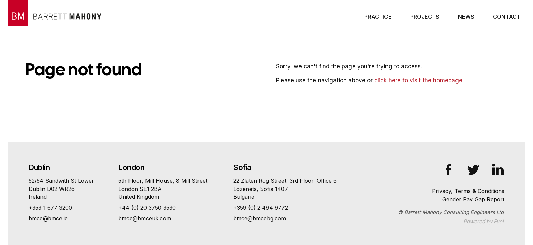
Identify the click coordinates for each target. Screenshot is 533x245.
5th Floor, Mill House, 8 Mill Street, (163, 189)
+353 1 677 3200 (50, 207)
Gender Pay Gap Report (473, 199)
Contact (506, 16)
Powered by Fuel (483, 221)
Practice (378, 16)
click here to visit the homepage (418, 80)
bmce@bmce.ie (48, 218)
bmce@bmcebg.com (259, 218)
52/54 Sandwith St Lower (61, 189)
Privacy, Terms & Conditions (468, 190)
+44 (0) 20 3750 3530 (147, 207)
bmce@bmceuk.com (144, 218)
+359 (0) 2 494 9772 (260, 207)
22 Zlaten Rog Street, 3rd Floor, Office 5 (285, 189)
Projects (424, 16)
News (466, 16)
